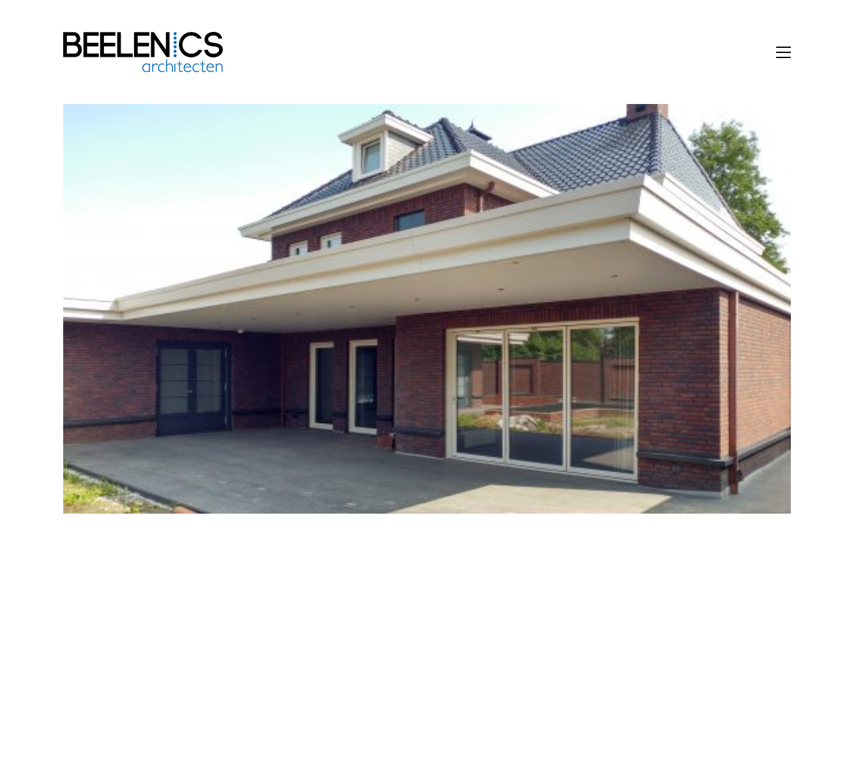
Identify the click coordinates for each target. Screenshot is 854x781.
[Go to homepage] (143, 52)
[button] (783, 52)
